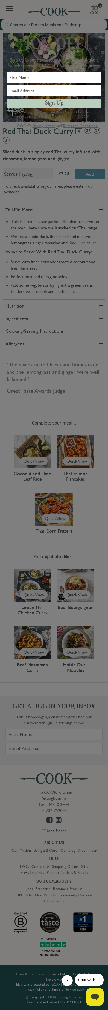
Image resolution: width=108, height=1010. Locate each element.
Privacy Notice (43, 125)
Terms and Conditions (80, 125)
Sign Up (54, 103)
